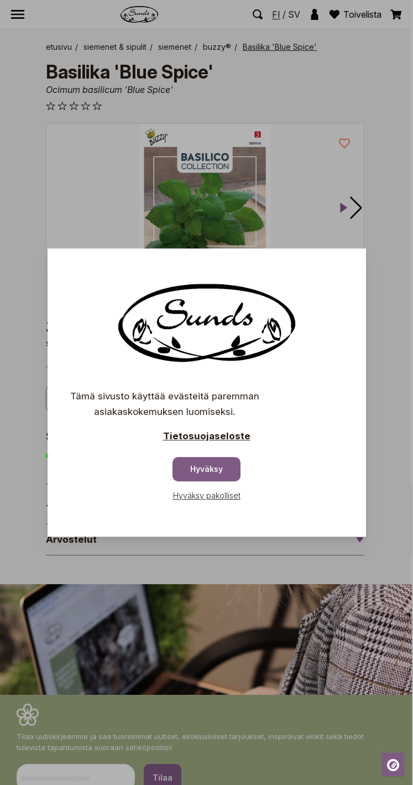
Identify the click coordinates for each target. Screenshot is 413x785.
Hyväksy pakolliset (207, 495)
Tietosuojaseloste (206, 435)
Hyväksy (206, 469)
